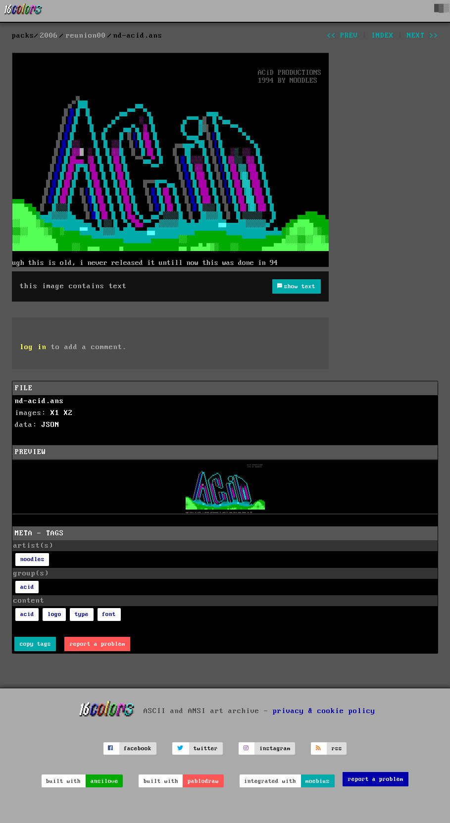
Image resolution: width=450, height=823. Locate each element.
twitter (206, 748)
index (382, 36)
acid (27, 587)
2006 (49, 36)
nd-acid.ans (39, 401)
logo (54, 614)
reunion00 (86, 36)
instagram (275, 748)
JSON (50, 425)
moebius (317, 781)
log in (33, 347)
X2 (68, 413)
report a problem (97, 644)
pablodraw (203, 781)
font (109, 614)
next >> (422, 36)
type (82, 614)
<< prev (342, 36)
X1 (54, 413)
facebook (137, 748)
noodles (32, 559)
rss (337, 748)
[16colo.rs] (23, 11)
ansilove (104, 781)
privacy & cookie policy (324, 711)
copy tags (35, 644)
